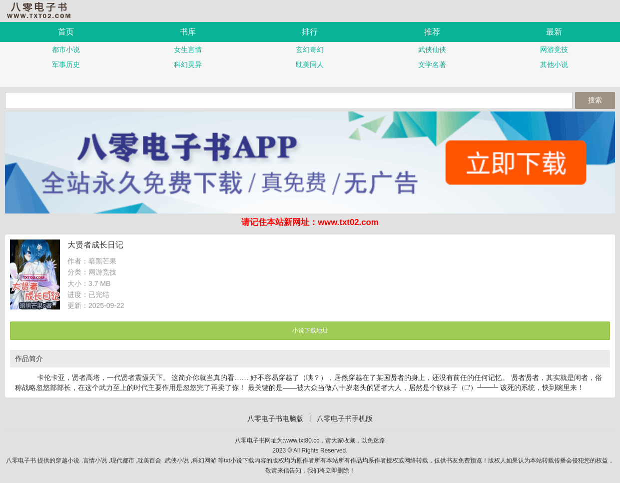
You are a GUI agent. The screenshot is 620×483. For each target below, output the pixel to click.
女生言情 (188, 50)
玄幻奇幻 (310, 50)
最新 (554, 32)
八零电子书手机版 (42, 10)
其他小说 (554, 64)
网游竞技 (554, 50)
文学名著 (432, 64)
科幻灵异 (188, 64)
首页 (66, 32)
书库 (188, 32)
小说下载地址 (310, 330)
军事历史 (66, 64)
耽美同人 (310, 64)
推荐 (432, 32)
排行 (310, 32)
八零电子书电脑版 (275, 418)
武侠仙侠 (432, 50)
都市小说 (66, 50)
